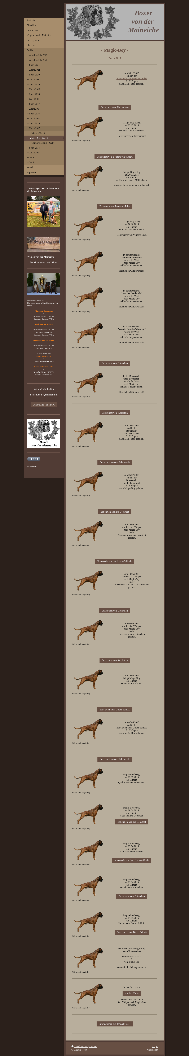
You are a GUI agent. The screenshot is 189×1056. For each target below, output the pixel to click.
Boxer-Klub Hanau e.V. (44, 404)
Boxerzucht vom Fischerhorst (115, 107)
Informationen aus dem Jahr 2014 (115, 1024)
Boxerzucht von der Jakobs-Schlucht (114, 561)
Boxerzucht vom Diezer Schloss (115, 709)
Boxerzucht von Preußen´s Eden (132, 78)
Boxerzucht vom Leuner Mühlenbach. (115, 156)
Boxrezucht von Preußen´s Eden (115, 206)
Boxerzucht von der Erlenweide (115, 462)
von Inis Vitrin (132, 993)
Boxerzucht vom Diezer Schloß (131, 932)
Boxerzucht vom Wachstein (115, 413)
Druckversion (79, 1046)
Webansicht (152, 1049)
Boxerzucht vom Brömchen (115, 363)
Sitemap (93, 1046)
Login (155, 1046)
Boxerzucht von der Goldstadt (115, 512)
